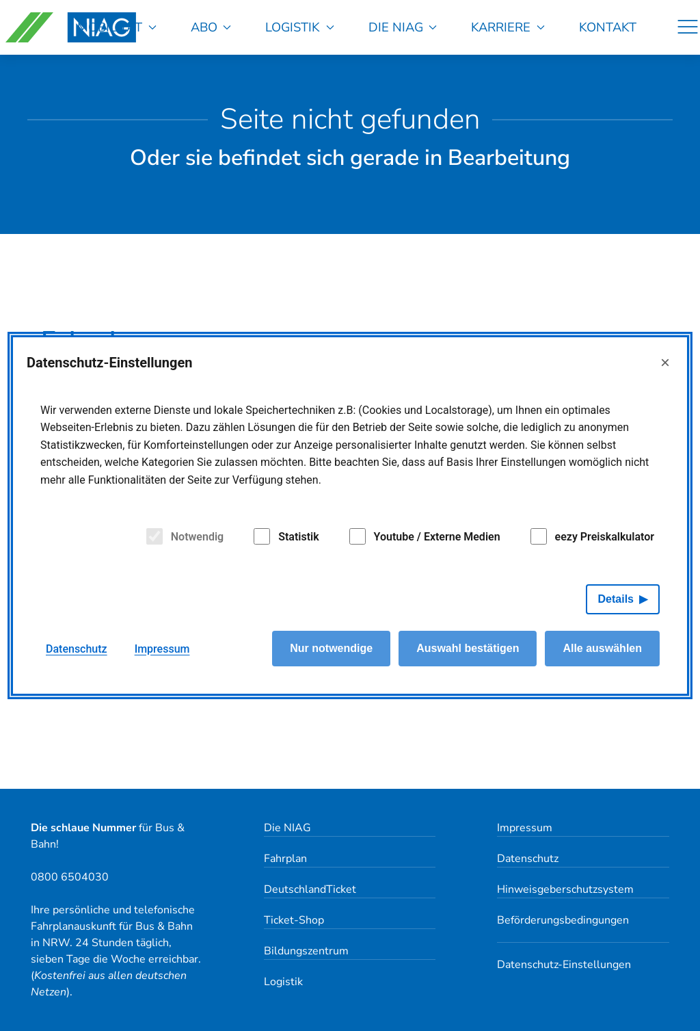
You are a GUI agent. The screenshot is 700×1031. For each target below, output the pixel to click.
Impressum (524, 827)
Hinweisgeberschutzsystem (565, 889)
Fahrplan (285, 858)
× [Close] (665, 362)
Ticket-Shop (294, 920)
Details (616, 599)
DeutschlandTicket (310, 889)
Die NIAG (403, 27)
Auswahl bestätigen (467, 648)
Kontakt (607, 27)
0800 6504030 (70, 877)
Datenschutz (527, 858)
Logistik (299, 27)
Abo (211, 27)
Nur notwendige (331, 648)
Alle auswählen (602, 648)
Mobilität (117, 27)
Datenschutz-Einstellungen (564, 964)
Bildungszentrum (306, 950)
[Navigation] (687, 27)
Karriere (508, 27)
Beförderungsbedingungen (563, 920)
